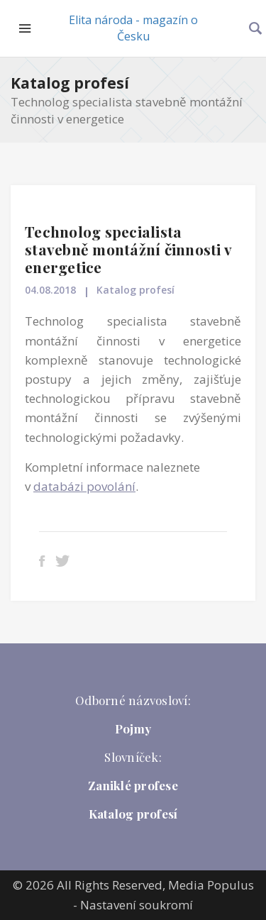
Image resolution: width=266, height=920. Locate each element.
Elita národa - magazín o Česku (133, 28)
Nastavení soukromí (136, 905)
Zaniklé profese (133, 785)
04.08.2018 (50, 289)
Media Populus (211, 885)
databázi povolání (84, 486)
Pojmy (133, 728)
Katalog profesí (70, 83)
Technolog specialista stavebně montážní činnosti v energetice (128, 249)
